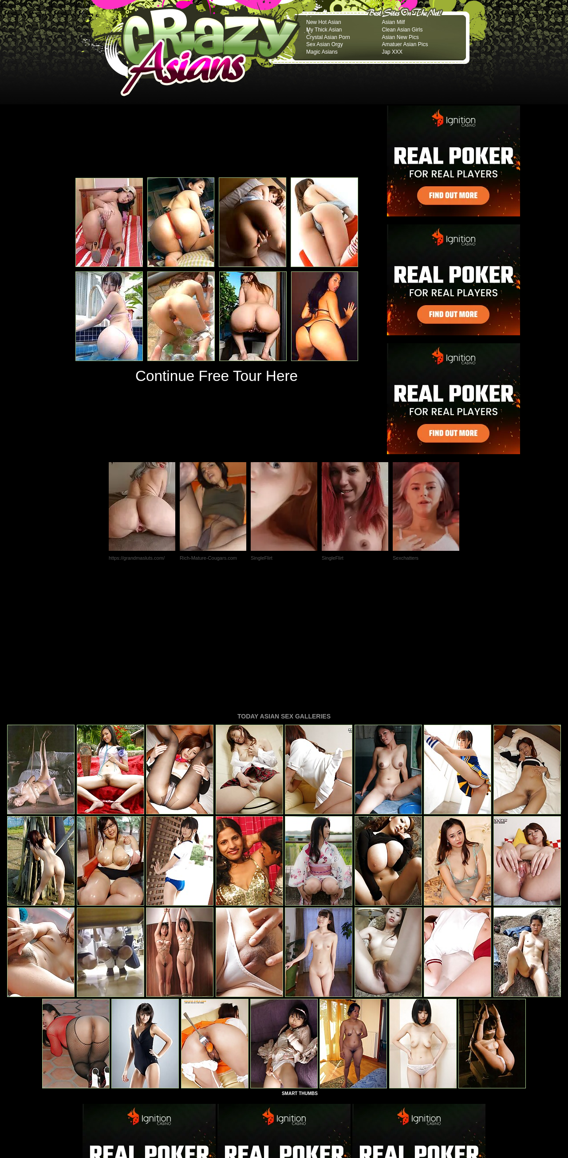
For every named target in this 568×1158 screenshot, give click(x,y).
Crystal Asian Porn (328, 37)
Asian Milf (393, 22)
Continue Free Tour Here (216, 376)
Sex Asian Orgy (324, 44)
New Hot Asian (323, 22)
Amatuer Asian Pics (405, 44)
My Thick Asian (324, 30)
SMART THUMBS (300, 972)
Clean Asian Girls (402, 30)
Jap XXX (392, 52)
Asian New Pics (400, 37)
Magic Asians (322, 52)
